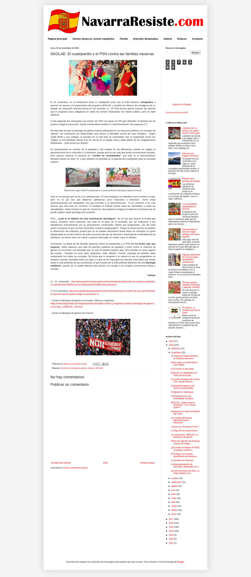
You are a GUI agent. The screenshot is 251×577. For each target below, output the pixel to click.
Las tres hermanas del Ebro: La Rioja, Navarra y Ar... (185, 472)
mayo (174, 498)
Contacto (197, 38)
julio (173, 490)
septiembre (176, 482)
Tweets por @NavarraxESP (177, 112)
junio (173, 494)
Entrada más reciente (61, 463)
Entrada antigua (147, 463)
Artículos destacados (145, 38)
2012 (171, 539)
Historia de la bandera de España (191, 179)
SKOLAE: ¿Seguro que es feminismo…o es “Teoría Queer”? (183, 405)
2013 (171, 535)
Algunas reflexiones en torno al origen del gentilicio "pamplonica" (191, 258)
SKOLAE (99, 368)
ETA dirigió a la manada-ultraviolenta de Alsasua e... (184, 455)
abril (173, 502)
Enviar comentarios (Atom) (75, 468)
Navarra (91, 368)
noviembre (176, 352)
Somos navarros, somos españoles (93, 38)
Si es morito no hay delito (182, 369)
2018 (171, 345)
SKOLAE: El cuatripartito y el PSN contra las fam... (184, 374)
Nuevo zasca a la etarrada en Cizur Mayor (184, 363)
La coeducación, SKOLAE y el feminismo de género (184, 436)
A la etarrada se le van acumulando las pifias (182, 397)
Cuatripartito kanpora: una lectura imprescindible (183, 387)
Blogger (180, 562)
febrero (174, 510)
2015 (171, 527)
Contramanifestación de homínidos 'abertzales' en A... (185, 465)
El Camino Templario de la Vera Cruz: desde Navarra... (185, 380)
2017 (171, 519)
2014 (171, 531)
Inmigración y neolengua (182, 392)
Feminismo (65, 368)
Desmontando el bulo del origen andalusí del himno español (191, 233)
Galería (168, 38)
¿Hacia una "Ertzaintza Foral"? (185, 427)
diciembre (176, 348)
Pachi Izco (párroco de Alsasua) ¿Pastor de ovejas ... (185, 442)
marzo (174, 506)
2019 (171, 341)
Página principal (57, 38)
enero (174, 514)
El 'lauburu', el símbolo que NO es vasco (191, 310)
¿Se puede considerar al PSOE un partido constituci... (185, 448)
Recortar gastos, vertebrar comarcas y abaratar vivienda (191, 285)
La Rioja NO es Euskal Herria (184, 430)
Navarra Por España (182, 104)
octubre (175, 478)
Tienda (124, 38)
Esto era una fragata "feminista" (190, 154)
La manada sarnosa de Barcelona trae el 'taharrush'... (181, 420)
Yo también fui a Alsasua (182, 460)
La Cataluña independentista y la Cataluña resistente (184, 357)
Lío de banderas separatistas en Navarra (189, 206)
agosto (174, 486)
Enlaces (182, 38)
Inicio (105, 463)
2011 (171, 543)
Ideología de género (79, 368)
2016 (171, 523)
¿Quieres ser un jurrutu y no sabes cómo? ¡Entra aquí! (191, 130)
